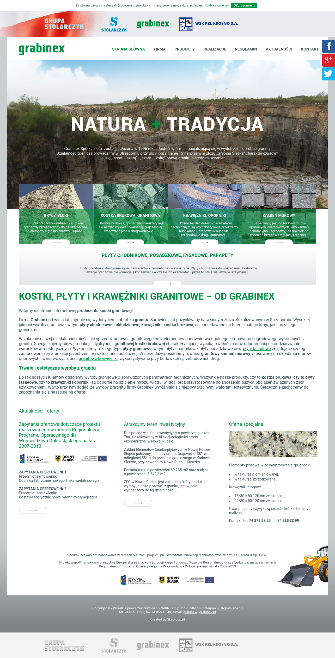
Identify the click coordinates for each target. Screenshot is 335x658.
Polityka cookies (216, 5)
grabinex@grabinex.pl (199, 612)
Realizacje (215, 49)
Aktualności (279, 49)
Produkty (184, 49)
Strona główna (128, 49)
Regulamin (246, 49)
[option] (167, 134)
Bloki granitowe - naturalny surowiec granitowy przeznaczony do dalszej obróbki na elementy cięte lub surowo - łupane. (56, 227)
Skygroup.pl (176, 619)
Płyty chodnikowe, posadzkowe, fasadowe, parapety (167, 255)
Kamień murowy (279, 215)
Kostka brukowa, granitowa (130, 215)
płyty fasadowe (257, 348)
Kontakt (310, 49)
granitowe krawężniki (98, 358)
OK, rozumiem (244, 5)
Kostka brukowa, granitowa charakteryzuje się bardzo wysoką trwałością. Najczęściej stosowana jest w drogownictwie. (131, 227)
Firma (160, 49)
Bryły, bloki (56, 215)
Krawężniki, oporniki (204, 215)
